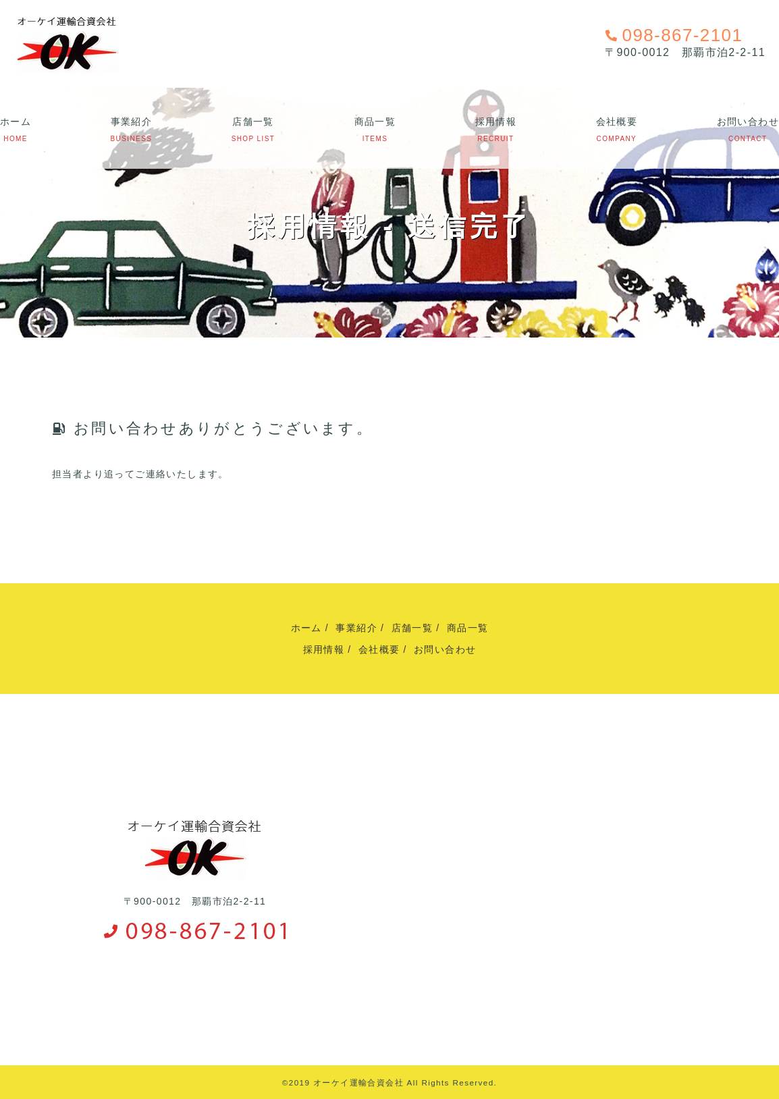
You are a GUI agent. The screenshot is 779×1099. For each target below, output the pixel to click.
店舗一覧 (253, 121)
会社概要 (617, 121)
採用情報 (496, 121)
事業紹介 (132, 121)
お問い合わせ (748, 121)
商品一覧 (375, 121)
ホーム (15, 121)
